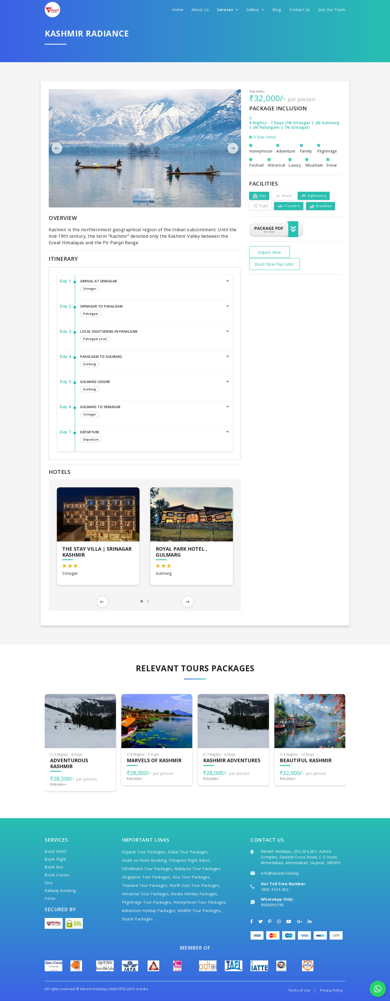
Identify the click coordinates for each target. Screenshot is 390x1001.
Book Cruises (57, 874)
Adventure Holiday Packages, (149, 910)
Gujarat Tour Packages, (144, 851)
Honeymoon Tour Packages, (200, 902)
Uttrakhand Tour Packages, (147, 868)
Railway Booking (60, 890)
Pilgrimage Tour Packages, (147, 902)
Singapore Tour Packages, (146, 877)
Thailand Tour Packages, (145, 885)
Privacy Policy (331, 990)
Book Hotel (55, 851)
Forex (50, 898)
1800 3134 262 (275, 889)
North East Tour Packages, (195, 885)
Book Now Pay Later (274, 264)
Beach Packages (137, 918)
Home (177, 9)
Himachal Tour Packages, (146, 893)
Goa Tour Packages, (192, 877)
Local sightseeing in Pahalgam (151, 336)
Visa (48, 882)
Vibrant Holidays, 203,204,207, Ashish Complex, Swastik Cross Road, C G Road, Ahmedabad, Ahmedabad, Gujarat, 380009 (301, 857)
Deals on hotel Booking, (145, 860)
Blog (276, 9)
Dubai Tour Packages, (188, 851)
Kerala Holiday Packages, (194, 893)
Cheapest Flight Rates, (190, 860)
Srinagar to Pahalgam (151, 311)
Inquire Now (269, 252)
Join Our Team (332, 9)
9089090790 (272, 904)
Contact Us (299, 9)
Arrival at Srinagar (151, 286)
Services (227, 9)
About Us (200, 9)
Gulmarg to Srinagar (151, 412)
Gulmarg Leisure (151, 386)
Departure (151, 437)
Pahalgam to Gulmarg (151, 361)
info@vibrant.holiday (280, 873)
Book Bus (54, 867)
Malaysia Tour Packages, (198, 868)
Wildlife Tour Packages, (200, 910)
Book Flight (55, 859)
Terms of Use (299, 990)
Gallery (255, 9)
